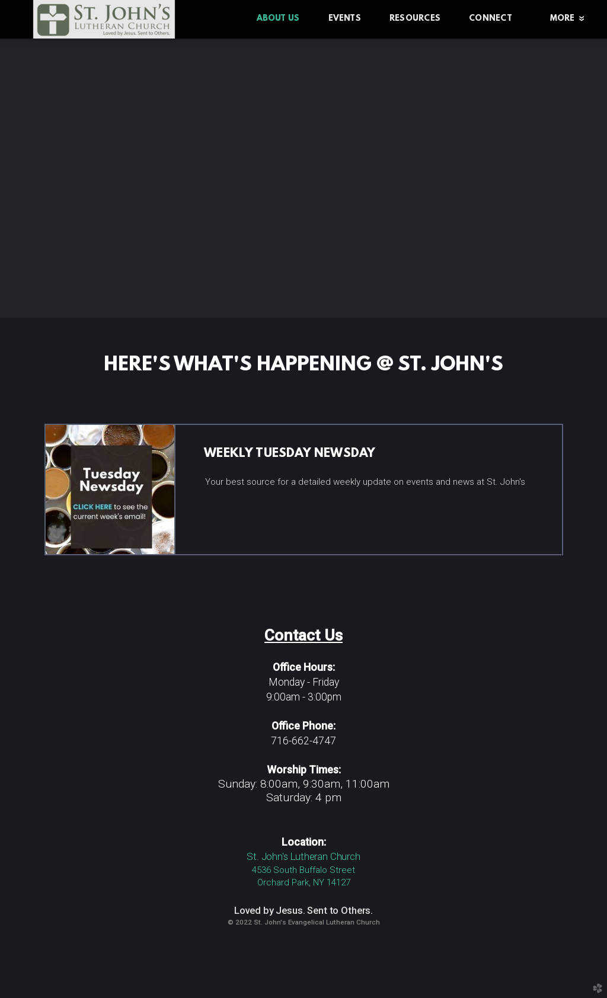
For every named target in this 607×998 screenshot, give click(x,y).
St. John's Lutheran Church (303, 856)
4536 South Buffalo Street (303, 870)
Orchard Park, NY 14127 (303, 882)
